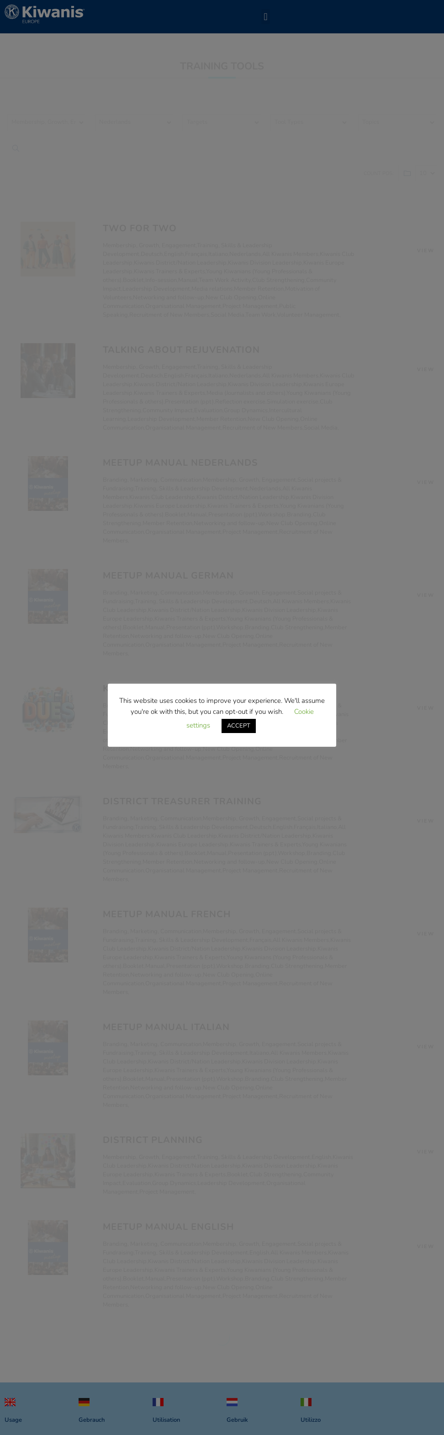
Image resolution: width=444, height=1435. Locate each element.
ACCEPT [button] (238, 726)
